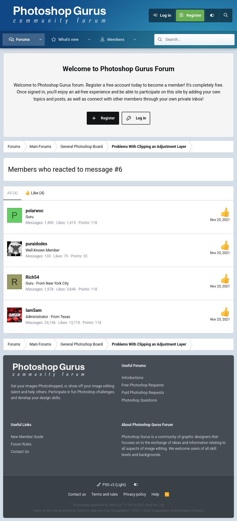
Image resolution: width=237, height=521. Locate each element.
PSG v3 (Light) (111, 485)
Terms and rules (104, 494)
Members (115, 39)
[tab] (34, 193)
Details (197, 511)
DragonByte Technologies (171, 511)
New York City (57, 283)
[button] (40, 39)
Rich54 (32, 277)
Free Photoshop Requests (143, 385)
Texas (65, 317)
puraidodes (36, 243)
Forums (23, 39)
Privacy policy (134, 494)
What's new (68, 39)
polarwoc (35, 210)
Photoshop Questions (139, 400)
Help (155, 494)
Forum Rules (21, 444)
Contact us (77, 494)
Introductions (132, 378)
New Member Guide (27, 437)
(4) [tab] (12, 193)
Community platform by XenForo (118, 505)
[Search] (225, 15)
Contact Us (20, 452)
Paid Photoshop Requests (143, 392)
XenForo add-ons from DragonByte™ (104, 511)
